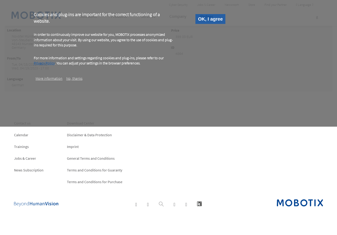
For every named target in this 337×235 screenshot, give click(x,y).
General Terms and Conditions (91, 158)
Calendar (21, 135)
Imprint (73, 146)
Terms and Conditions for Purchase (94, 181)
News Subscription (29, 170)
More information (49, 78)
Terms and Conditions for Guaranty (94, 170)
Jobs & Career (25, 158)
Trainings (21, 146)
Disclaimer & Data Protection (89, 135)
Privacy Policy (44, 63)
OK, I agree (210, 19)
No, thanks (74, 78)
